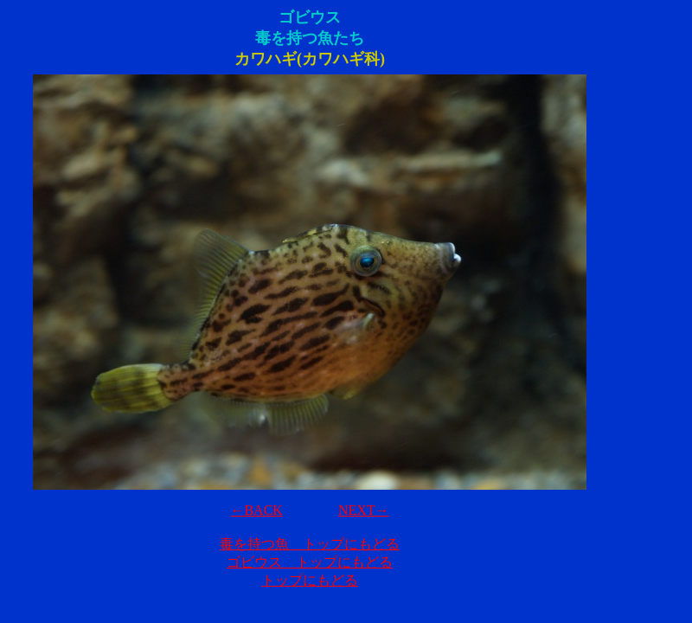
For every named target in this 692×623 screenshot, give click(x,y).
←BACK (256, 510)
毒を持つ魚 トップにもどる (310, 543)
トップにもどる (309, 580)
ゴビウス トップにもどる (310, 562)
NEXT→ (363, 510)
